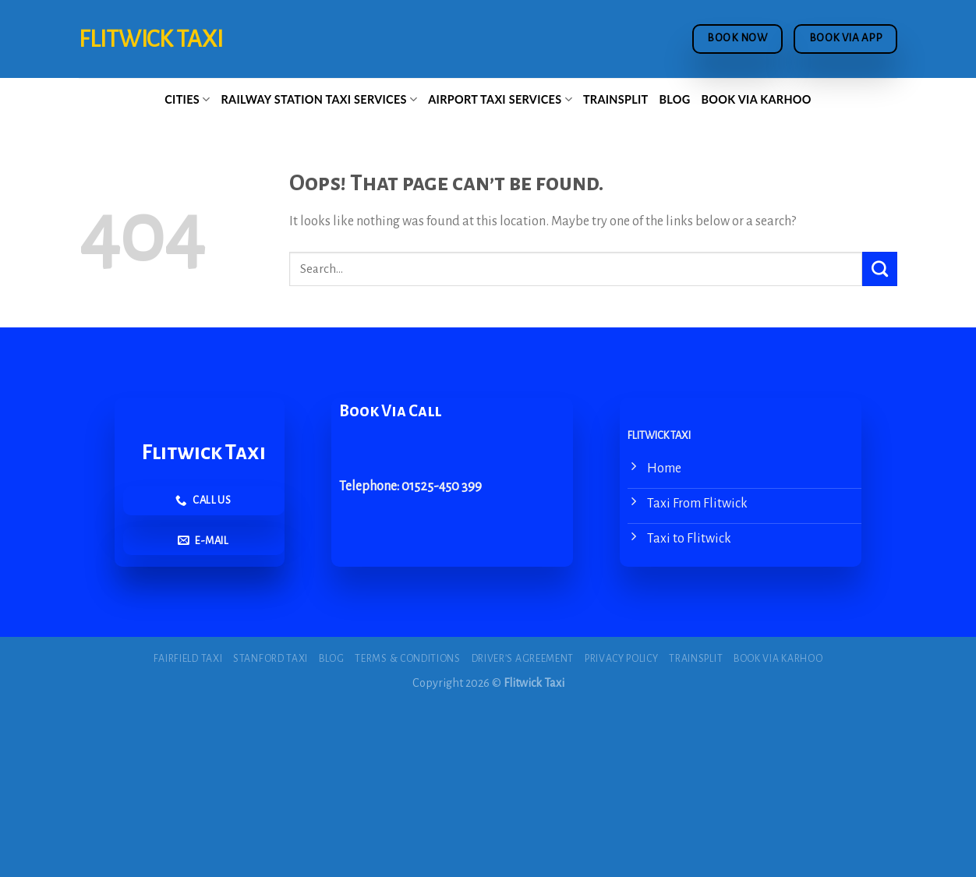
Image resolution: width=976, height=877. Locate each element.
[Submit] (879, 269)
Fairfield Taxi (188, 658)
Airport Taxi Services (500, 99)
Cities (187, 99)
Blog (675, 99)
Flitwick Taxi (151, 39)
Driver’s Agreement (523, 658)
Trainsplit (616, 99)
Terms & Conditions (407, 658)
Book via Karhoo (757, 99)
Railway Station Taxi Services (319, 99)
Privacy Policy (622, 658)
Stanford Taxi (270, 658)
